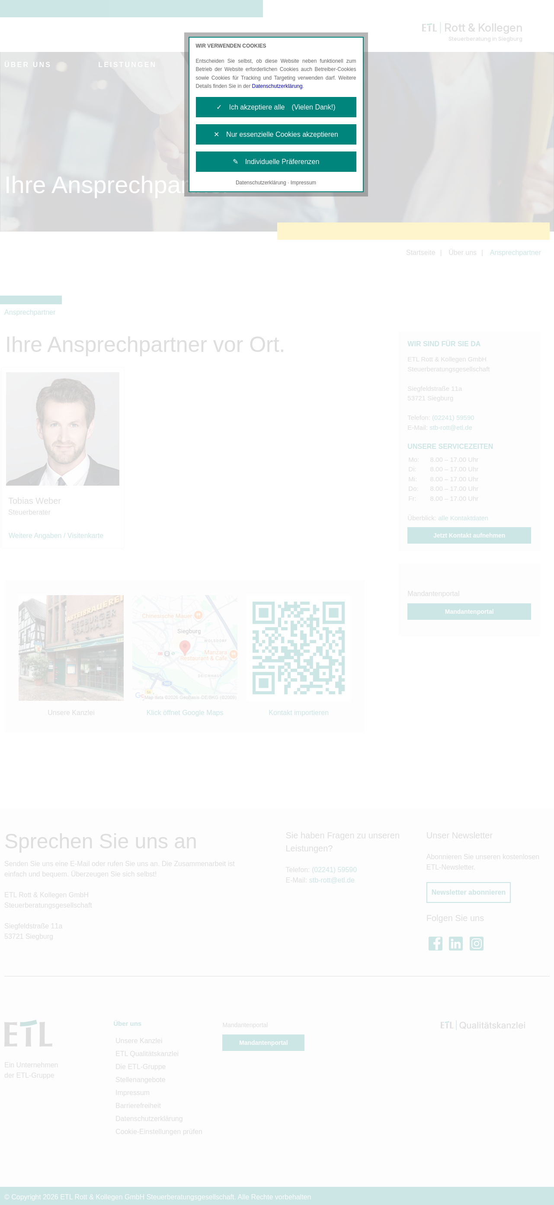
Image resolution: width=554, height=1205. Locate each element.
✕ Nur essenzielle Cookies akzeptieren (276, 134)
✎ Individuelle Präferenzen (276, 161)
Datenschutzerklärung (277, 86)
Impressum (303, 183)
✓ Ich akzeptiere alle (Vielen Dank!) (275, 107)
